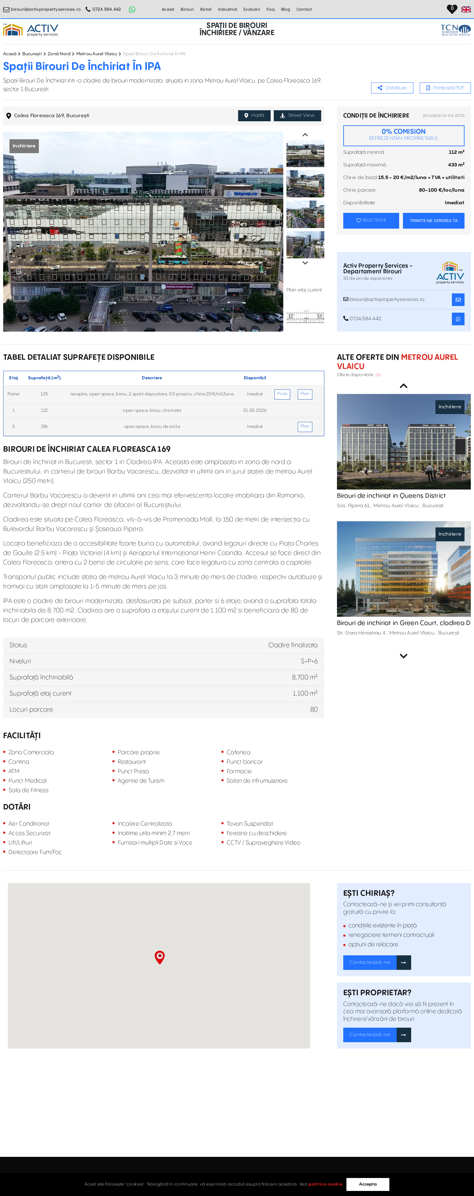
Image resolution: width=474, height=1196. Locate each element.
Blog (285, 9)
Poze (282, 394)
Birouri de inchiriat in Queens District (391, 496)
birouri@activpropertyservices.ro (46, 9)
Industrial (227, 9)
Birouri (187, 9)
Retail (206, 9)
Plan (305, 394)
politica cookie (326, 1184)
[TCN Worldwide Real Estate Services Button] (456, 30)
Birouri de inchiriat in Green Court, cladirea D (404, 623)
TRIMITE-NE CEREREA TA (434, 220)
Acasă (168, 9)
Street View (297, 115)
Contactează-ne (370, 962)
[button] (159, 958)
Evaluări (251, 9)
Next (305, 263)
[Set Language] (466, 9)
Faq (271, 9)
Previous (305, 135)
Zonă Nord (59, 54)
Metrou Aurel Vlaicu (96, 54)
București (32, 54)
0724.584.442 (107, 9)
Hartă (254, 115)
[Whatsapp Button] (132, 9)
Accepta (368, 1184)
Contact (304, 9)
